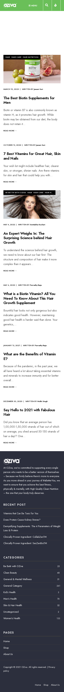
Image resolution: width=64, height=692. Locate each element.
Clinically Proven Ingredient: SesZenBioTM (25, 543)
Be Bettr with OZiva (15, 192)
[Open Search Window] (47, 6)
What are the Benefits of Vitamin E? (29, 356)
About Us (8, 654)
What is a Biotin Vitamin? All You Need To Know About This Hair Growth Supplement (29, 298)
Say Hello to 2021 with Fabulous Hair (29, 412)
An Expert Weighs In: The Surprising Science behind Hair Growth (27, 238)
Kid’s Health (9, 592)
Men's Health (10, 598)
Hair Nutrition (30, 57)
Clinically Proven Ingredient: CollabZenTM (25, 537)
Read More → (10, 130)
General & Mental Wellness (17, 579)
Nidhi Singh (42, 401)
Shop (6, 647)
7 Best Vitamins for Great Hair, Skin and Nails (31, 156)
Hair (7, 57)
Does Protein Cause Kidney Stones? (21, 519)
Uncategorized (11, 611)
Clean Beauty (10, 572)
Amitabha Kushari (37, 224)
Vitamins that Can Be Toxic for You (20, 513)
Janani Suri (38, 89)
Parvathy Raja (36, 285)
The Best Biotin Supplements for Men (29, 100)
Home (6, 641)
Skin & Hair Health (12, 605)
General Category (12, 585)
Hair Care (16, 57)
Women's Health (11, 618)
